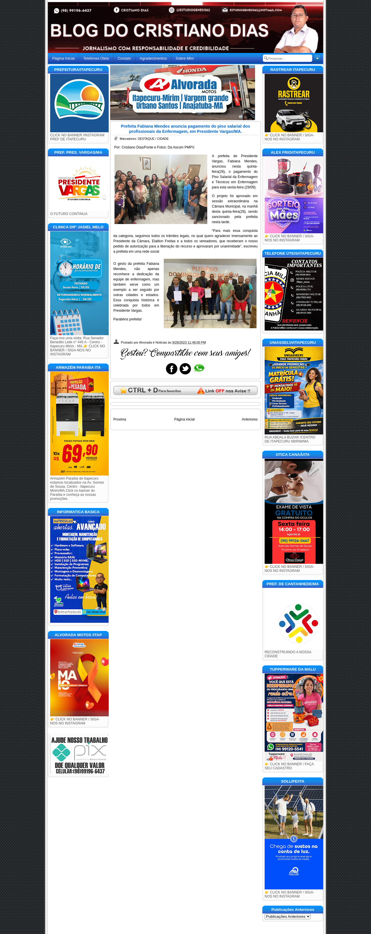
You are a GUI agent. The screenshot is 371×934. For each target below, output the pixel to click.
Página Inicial (63, 58)
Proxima (119, 419)
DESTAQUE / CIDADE (153, 138)
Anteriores (250, 419)
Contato (124, 58)
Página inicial (184, 419)
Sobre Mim (185, 58)
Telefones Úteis (96, 58)
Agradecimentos (153, 58)
